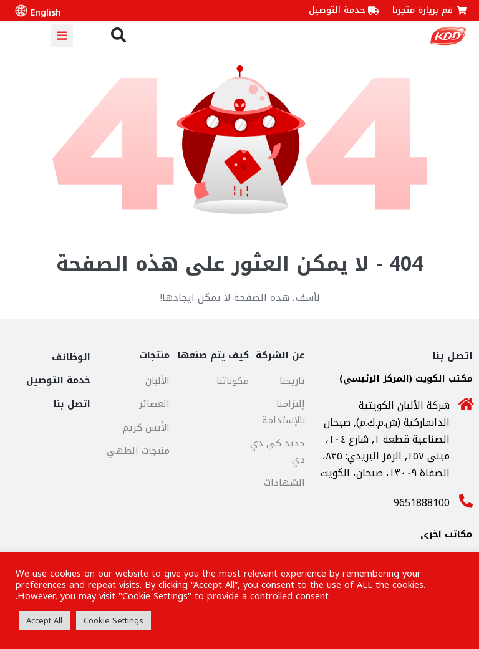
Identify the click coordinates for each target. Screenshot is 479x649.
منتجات (154, 355)
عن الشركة (280, 355)
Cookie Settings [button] (113, 620)
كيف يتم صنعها (213, 355)
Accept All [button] (44, 620)
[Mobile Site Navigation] (62, 35)
